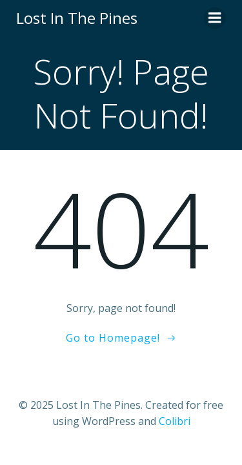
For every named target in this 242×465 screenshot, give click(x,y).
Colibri (174, 421)
